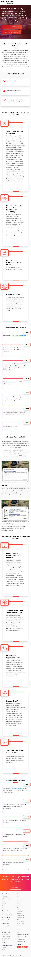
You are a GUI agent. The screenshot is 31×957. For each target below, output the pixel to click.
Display (18, 905)
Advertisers (6, 917)
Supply (3, 949)
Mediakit (4, 903)
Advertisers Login (21, 939)
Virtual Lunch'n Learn (7, 913)
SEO (18, 927)
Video (18, 903)
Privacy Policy (5, 934)
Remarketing (20, 911)
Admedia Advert (20, 921)
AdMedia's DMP (20, 917)
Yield (18, 919)
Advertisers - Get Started (12, 27)
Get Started (15, 887)
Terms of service (6, 936)
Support (4, 940)
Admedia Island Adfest (7, 914)
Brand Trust (6, 932)
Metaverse (19, 925)
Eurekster (19, 913)
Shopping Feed (20, 923)
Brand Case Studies (6, 900)
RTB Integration (7, 945)
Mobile (18, 907)
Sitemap (4, 942)
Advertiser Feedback (6, 938)
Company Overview (6, 898)
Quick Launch (20, 929)
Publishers (5, 923)
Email (18, 909)
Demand (4, 947)
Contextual (19, 900)
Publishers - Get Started (11, 32)
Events (3, 901)
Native (18, 898)
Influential (19, 901)
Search (18, 896)
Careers (4, 907)
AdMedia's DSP (20, 915)
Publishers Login (21, 941)
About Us (5, 894)
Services (19, 894)
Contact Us (5, 911)
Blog (3, 905)
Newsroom (4, 896)
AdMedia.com (14, 955)
